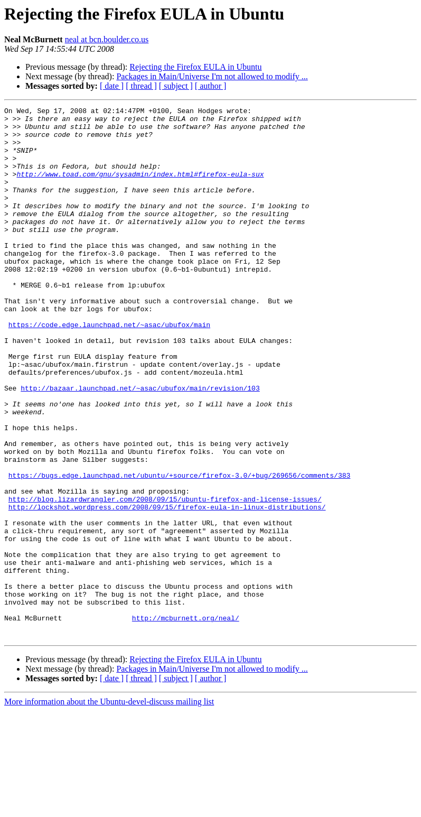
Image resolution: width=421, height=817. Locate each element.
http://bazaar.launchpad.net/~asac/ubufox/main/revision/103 (140, 445)
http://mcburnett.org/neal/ (185, 721)
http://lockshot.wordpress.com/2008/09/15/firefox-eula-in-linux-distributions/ (167, 587)
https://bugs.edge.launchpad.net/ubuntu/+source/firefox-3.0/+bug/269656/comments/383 (179, 549)
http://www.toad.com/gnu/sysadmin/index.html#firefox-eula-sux (140, 188)
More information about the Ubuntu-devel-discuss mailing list (109, 807)
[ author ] (211, 85)
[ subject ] (176, 85)
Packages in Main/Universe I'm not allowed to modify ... (211, 76)
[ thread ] (141, 85)
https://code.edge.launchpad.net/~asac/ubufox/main (109, 369)
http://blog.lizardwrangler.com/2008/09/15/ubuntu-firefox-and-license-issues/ (165, 578)
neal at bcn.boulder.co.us (107, 39)
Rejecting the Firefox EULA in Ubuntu (195, 66)
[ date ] (112, 85)
